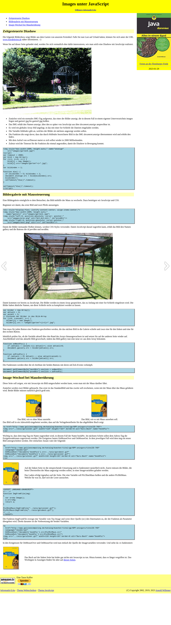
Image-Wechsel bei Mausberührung (24, 25)
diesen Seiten (69, 591)
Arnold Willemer (163, 622)
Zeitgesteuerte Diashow (19, 18)
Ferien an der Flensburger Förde (154, 64)
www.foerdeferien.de (12, 39)
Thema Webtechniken (26, 622)
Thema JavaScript (46, 622)
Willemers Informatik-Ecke (85, 10)
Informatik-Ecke (7, 622)
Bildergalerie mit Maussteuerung (23, 21)
